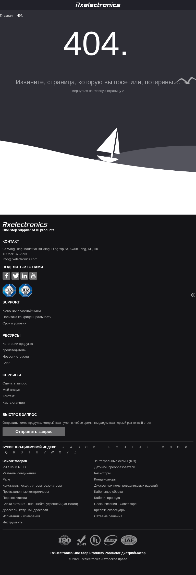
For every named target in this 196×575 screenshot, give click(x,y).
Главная (6, 15)
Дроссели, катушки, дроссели (25, 510)
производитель (14, 350)
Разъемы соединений (19, 473)
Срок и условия (14, 323)
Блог (6, 363)
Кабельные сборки (108, 492)
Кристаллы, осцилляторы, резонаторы (32, 485)
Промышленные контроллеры (26, 492)
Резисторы (102, 473)
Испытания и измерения (21, 516)
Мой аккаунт (12, 390)
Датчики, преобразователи (114, 467)
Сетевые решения (108, 516)
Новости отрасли (16, 356)
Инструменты (13, 522)
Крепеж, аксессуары (109, 510)
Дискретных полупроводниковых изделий (126, 485)
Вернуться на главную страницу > (98, 91)
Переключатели (15, 498)
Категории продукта (18, 344)
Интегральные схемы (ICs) (115, 461)
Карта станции (14, 402)
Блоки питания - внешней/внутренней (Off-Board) (40, 504)
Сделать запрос (15, 383)
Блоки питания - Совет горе (115, 504)
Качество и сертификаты (22, 310)
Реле (6, 479)
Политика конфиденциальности (27, 317)
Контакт (9, 396)
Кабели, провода (107, 498)
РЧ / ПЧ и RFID (14, 467)
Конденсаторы (105, 479)
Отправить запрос (34, 431)
